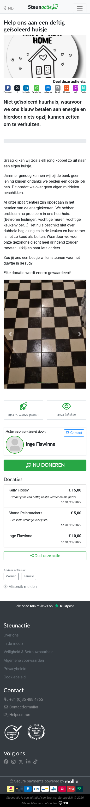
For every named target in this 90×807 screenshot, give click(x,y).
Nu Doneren (45, 465)
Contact (74, 433)
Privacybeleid (15, 669)
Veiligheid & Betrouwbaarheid (29, 652)
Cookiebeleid (15, 677)
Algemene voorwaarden (24, 660)
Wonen (11, 576)
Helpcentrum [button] (17, 714)
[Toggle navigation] (79, 8)
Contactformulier (21, 707)
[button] (8, 89)
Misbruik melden (20, 586)
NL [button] (10, 8)
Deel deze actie (45, 556)
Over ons (11, 635)
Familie (29, 576)
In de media (14, 643)
